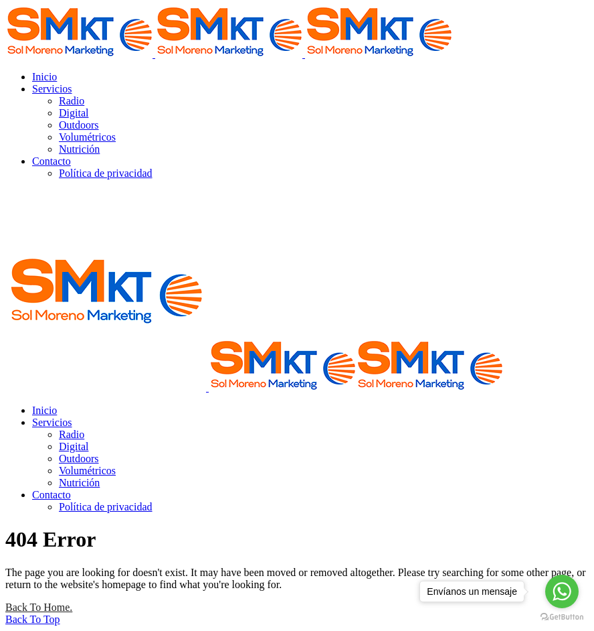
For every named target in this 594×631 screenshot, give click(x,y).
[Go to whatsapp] (562, 591)
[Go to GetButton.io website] (561, 617)
